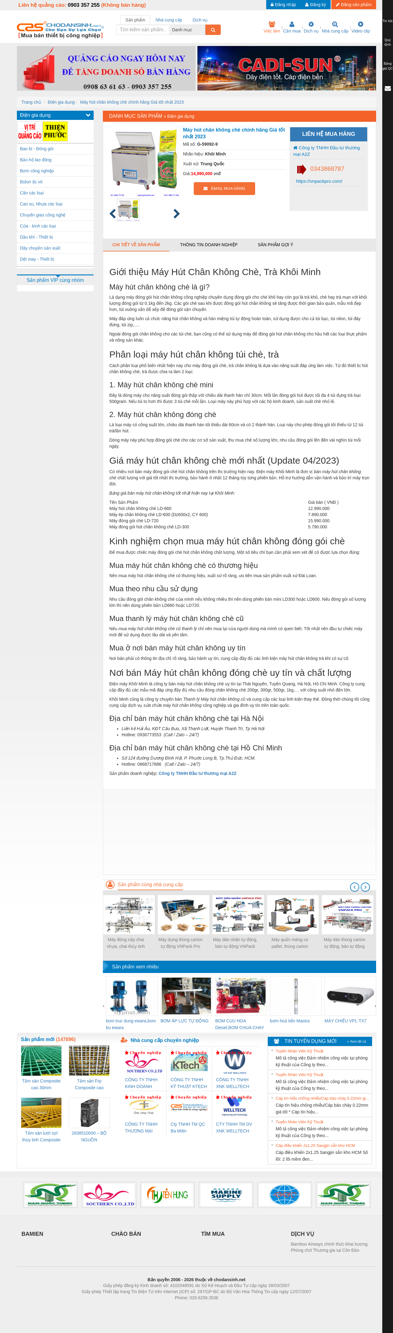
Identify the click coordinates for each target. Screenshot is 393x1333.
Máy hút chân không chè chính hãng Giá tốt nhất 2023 (132, 102)
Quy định (387, 42)
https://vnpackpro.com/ (318, 181)
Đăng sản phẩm (354, 4)
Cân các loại (32, 192)
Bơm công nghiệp (37, 170)
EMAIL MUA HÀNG (224, 188)
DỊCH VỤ (302, 1234)
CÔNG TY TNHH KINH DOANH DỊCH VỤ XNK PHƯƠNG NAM (141, 1083)
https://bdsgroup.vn (188, 1306)
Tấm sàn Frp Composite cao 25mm (89, 1084)
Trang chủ (31, 102)
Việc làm (271, 27)
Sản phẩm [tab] (135, 19)
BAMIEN (32, 1234)
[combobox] (203, 29)
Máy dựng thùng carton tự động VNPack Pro (180, 943)
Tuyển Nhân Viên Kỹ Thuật (299, 1051)
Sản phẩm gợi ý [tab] (275, 244)
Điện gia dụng (61, 102)
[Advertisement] (239, 832)
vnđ (217, 173)
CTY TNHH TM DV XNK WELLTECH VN (234, 1128)
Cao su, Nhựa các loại (41, 203)
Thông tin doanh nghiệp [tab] (208, 244)
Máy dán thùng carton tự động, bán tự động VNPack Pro (344, 943)
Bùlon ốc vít (31, 181)
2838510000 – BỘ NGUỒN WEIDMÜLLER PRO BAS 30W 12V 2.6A (89, 1137)
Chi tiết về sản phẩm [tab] (136, 244)
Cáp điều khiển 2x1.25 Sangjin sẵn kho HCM (315, 1145)
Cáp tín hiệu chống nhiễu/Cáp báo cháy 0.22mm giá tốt (323, 1098)
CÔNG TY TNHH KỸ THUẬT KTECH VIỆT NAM (189, 1083)
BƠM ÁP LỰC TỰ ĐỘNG (184, 1020)
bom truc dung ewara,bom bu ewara (131, 1024)
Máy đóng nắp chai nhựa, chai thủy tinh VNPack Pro (126, 943)
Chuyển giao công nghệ (42, 215)
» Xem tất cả (356, 1041)
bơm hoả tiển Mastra (289, 1020)
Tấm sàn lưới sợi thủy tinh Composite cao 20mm (41, 1137)
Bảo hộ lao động (36, 159)
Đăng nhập (283, 4)
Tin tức (388, 21)
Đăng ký (315, 4)
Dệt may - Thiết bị (37, 259)
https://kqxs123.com (226, 1306)
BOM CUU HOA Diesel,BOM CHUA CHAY (239, 1024)
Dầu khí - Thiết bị (36, 237)
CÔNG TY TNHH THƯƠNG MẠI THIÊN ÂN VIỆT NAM (141, 1128)
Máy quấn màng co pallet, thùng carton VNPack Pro (289, 943)
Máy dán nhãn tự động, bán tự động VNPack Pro (235, 943)
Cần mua (292, 27)
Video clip (361, 27)
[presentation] (354, 887)
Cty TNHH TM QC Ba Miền (188, 1127)
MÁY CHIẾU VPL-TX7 (346, 1020)
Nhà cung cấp (335, 27)
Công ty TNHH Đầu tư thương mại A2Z (326, 151)
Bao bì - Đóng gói (36, 148)
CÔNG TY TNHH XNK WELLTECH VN (232, 1083)
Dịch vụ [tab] (200, 19)
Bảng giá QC (387, 66)
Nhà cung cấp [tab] (169, 19)
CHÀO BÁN (126, 1234)
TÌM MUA (213, 1234)
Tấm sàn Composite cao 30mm (41, 1084)
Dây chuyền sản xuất (40, 248)
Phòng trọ (157, 1306)
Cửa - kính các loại (38, 226)
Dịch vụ (311, 27)
